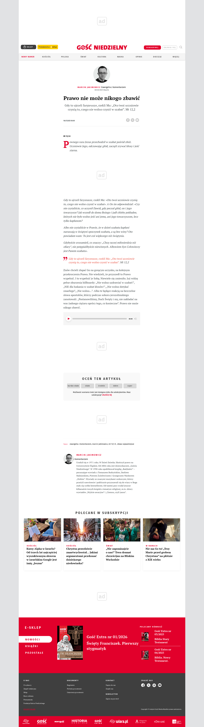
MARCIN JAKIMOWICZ (100, 444)
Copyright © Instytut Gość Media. (152, 709)
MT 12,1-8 (112, 444)
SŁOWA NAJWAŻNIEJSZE (125, 444)
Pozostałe (31, 652)
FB (128, 119)
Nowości (31, 639)
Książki (31, 646)
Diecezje (157, 57)
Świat (83, 57)
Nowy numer (28, 57)
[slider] (99, 318)
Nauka (120, 57)
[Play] (68, 318)
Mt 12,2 (124, 262)
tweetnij (133, 119)
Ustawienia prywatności (75, 692)
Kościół (46, 57)
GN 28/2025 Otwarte (102, 90)
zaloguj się (170, 47)
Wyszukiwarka (180, 47)
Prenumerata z (48, 47)
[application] (101, 318)
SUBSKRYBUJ (152, 47)
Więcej (176, 57)
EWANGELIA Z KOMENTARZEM (80, 444)
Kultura (102, 57)
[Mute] (135, 318)
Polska (65, 57)
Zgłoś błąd (30, 709)
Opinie (139, 57)
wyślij (137, 119)
